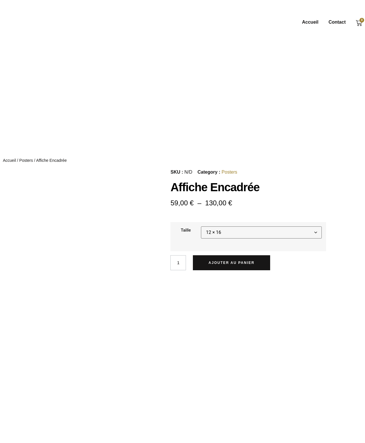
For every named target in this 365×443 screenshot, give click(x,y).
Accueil (310, 22)
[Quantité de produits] (178, 263)
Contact (337, 22)
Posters (26, 161)
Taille (186, 232)
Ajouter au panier (233, 264)
